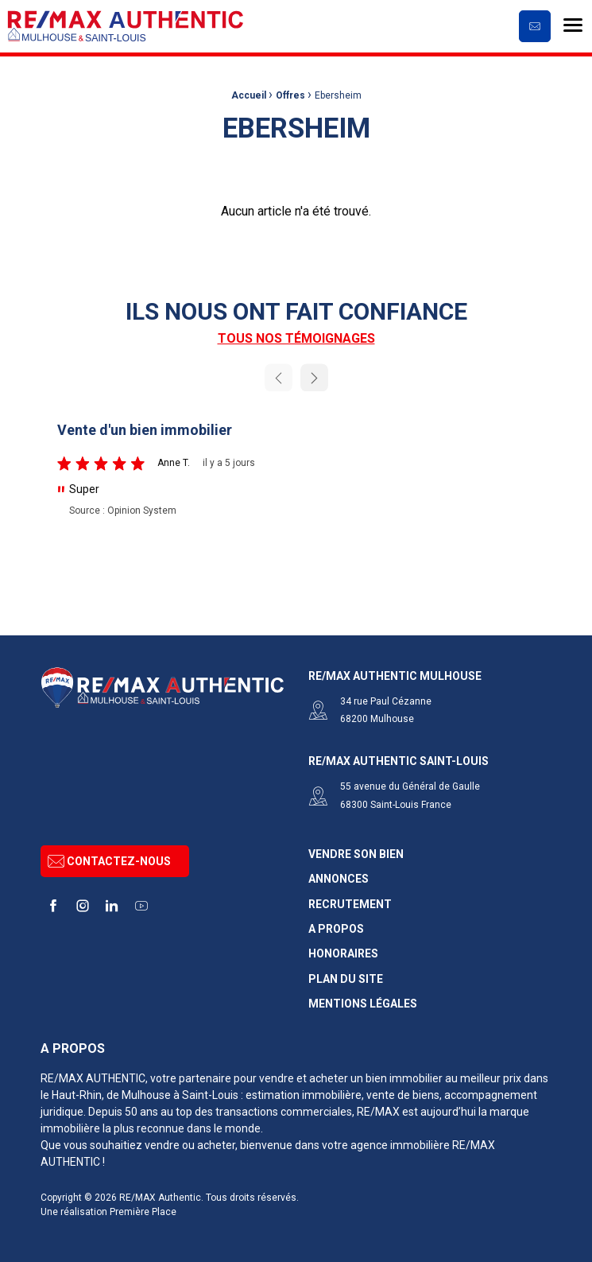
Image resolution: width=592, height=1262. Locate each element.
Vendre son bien (356, 850)
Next (314, 377)
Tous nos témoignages (296, 338)
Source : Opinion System (122, 510)
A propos (336, 924)
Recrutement (350, 900)
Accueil (248, 95)
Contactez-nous (109, 856)
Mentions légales (362, 1000)
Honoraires (343, 950)
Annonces (338, 875)
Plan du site (345, 974)
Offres (290, 95)
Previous (278, 377)
